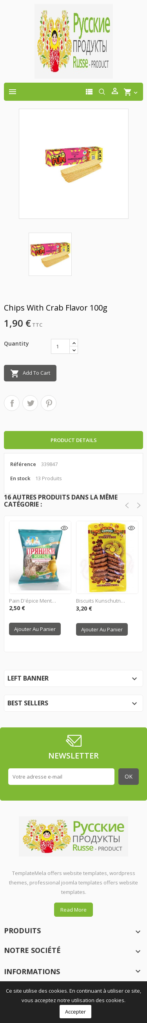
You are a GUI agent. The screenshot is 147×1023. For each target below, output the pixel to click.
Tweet (30, 403)
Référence (23, 464)
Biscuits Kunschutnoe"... (100, 600)
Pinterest (48, 403)
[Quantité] (60, 346)
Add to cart (30, 373)
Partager (11, 403)
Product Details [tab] (74, 440)
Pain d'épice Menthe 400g (33, 600)
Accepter (75, 1011)
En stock (20, 478)
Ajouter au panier (35, 629)
